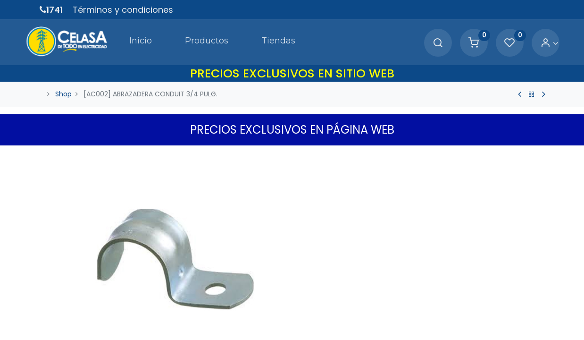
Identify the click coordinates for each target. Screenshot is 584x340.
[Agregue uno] (350, 281)
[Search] (423, 40)
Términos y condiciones (123, 10)
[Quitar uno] (309, 281)
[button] (441, 312)
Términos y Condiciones (340, 334)
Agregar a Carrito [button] (361, 312)
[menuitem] (120, 40)
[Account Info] (535, 40)
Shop (63, 89)
